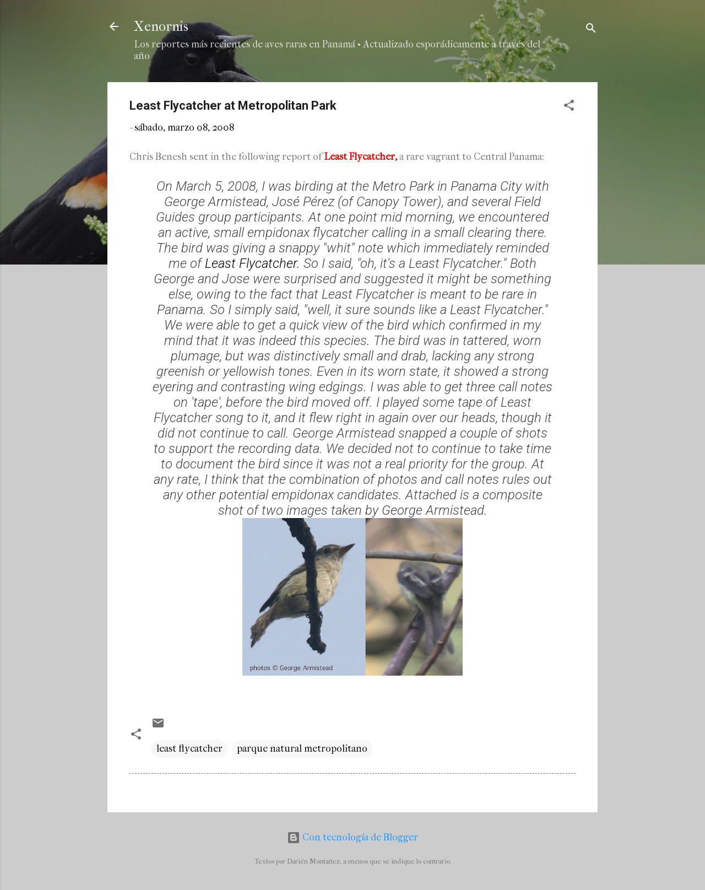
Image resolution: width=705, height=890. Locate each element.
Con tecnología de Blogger (352, 837)
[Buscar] (591, 30)
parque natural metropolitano (302, 748)
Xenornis (161, 26)
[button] (569, 107)
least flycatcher (189, 748)
